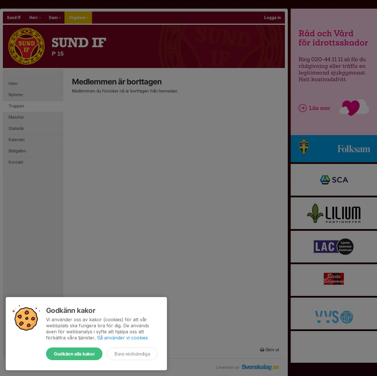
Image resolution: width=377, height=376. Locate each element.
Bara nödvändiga (132, 354)
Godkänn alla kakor (74, 354)
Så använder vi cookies (122, 338)
